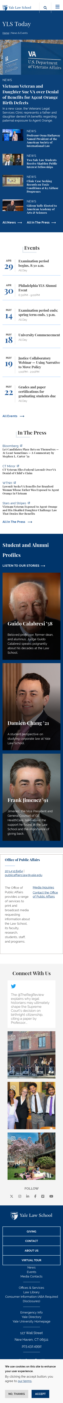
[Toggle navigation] (57, 6)
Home (6, 33)
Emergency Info (31, 1312)
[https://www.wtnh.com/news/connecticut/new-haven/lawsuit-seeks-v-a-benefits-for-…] (31, 488)
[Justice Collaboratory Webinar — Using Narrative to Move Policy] (31, 366)
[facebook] (35, 1196)
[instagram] (19, 1196)
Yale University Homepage (31, 1321)
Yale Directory (31, 1317)
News (31, 1267)
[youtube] (51, 1196)
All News (9, 222)
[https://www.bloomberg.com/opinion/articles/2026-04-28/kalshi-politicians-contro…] (31, 451)
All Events (10, 416)
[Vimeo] (42, 1196)
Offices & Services (31, 1287)
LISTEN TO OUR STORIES (21, 565)
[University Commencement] (31, 340)
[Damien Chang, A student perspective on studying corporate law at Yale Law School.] (31, 706)
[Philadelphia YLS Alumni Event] (31, 292)
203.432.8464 (14, 871)
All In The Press (38, 222)
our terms (25, 1381)
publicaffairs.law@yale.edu (23, 875)
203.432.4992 (31, 1346)
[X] (11, 1196)
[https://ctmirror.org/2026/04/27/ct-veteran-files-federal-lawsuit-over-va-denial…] (31, 470)
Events (31, 1272)
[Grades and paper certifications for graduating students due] (31, 395)
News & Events (19, 33)
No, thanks (16, 1394)
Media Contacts (31, 1276)
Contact (31, 1241)
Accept (40, 1394)
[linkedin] (27, 1196)
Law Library (31, 1292)
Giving (31, 1231)
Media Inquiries (43, 887)
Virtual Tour (31, 1260)
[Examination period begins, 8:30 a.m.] (31, 267)
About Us (31, 1250)
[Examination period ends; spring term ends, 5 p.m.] (31, 316)
